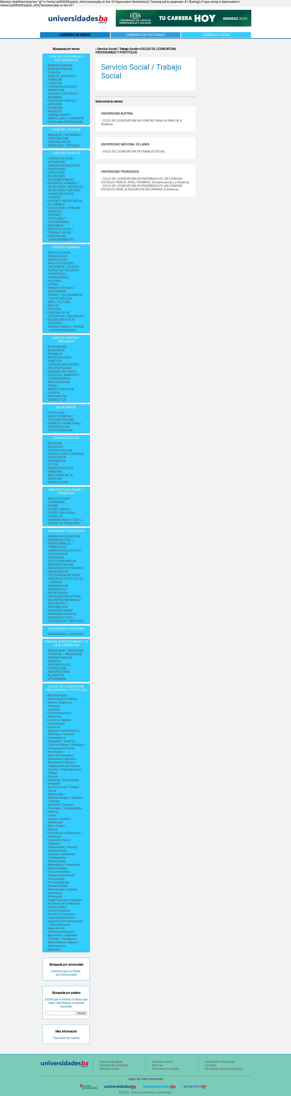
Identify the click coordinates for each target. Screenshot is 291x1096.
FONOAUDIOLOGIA (60, 450)
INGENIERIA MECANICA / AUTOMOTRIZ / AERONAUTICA (64, 603)
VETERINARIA (57, 679)
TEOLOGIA (54, 309)
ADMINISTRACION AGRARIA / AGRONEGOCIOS (60, 661)
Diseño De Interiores (61, 914)
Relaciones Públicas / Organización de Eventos (64, 764)
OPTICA (53, 464)
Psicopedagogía (58, 882)
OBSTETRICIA (57, 457)
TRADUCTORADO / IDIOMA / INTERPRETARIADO (66, 328)
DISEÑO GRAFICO (59, 509)
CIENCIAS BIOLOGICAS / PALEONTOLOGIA (64, 366)
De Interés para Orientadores (224, 1069)
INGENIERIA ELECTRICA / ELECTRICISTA (64, 552)
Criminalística (56, 737)
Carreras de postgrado (145, 35)
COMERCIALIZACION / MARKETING (63, 88)
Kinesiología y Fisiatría (62, 889)
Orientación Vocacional (220, 1062)
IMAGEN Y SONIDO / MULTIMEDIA (61, 289)
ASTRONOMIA (57, 347)
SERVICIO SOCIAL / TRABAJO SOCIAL (61, 230)
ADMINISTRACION (60, 65)
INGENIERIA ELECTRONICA (65, 568)
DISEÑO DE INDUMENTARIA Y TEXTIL (65, 518)
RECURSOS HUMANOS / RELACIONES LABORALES (65, 184)
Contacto (211, 1065)
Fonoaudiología (58, 886)
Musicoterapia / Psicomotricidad (58, 870)
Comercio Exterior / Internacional (60, 721)
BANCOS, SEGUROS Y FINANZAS (62, 77)
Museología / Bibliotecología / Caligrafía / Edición (65, 797)
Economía (54, 727)
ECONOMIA (55, 108)
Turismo (53, 776)
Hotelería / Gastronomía (63, 780)
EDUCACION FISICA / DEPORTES (62, 321)
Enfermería (55, 896)
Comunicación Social (61, 748)
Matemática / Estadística (64, 864)
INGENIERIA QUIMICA (62, 614)
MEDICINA (55, 443)
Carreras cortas (216, 35)
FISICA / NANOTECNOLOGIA (60, 387)
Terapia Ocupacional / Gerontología (62, 877)
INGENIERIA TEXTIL (61, 617)
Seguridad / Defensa (61, 741)
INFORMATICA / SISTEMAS (66, 634)
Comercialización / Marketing (60, 714)
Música (52, 829)
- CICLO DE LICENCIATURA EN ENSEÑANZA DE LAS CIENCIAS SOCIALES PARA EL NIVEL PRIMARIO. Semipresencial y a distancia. (145, 180)
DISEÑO (53, 506)
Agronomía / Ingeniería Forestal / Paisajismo (62, 937)
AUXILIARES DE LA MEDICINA (60, 476)
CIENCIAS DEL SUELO (62, 371)
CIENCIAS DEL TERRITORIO (66, 621)
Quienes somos (162, 1062)
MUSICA (53, 305)
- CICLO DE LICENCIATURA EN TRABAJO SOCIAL (133, 151)
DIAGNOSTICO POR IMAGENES (60, 469)
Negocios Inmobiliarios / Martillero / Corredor (64, 732)
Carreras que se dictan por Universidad (66, 972)
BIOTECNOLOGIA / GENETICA (60, 359)
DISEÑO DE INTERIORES (64, 523)
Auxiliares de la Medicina (64, 903)
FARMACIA (55, 354)
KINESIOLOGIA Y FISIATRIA (66, 454)
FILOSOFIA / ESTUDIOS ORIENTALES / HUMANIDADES (63, 274)
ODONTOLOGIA (58, 482)
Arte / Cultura (56, 826)
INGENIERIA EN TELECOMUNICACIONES (64, 573)
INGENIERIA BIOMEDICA (64, 536)
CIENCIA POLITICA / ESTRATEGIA (61, 160)
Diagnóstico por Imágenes (65, 900)
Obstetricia (55, 893)
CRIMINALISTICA (59, 142)
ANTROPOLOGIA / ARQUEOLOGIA (59, 254)
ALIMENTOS (56, 675)
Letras (52, 815)
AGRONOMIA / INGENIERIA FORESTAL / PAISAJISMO (65, 652)
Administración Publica (62, 699)
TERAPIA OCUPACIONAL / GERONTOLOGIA (65, 425)
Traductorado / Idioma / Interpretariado (63, 848)
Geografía (54, 783)
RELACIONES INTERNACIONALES (61, 177)
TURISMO (54, 215)
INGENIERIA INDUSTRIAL (64, 596)
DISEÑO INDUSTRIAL (62, 513)
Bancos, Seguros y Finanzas (60, 704)
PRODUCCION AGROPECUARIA (59, 670)
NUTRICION (55, 447)
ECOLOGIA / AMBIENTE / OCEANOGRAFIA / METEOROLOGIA (64, 378)
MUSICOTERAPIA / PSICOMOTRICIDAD (61, 418)
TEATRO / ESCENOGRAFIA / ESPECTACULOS (65, 296)
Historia (53, 812)
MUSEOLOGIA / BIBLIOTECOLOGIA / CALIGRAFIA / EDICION (63, 263)
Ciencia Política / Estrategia (66, 745)
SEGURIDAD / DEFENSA (63, 145)
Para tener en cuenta (66, 1038)
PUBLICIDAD (56, 172)
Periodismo (55, 752)
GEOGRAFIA (55, 225)
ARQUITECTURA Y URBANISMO (59, 500)
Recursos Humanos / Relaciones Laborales (62, 757)
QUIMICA (54, 392)
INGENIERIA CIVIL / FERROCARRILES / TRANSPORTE (60, 543)
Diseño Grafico (57, 907)
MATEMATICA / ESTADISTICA (58, 397)
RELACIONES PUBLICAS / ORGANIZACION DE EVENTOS (65, 193)
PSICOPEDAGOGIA (60, 430)
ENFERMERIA (57, 461)
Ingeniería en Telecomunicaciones (61, 930)
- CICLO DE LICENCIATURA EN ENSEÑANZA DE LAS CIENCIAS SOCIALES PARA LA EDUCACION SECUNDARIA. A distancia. (141, 187)
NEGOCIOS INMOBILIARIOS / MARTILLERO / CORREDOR (66, 115)
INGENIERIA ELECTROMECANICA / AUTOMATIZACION (62, 561)
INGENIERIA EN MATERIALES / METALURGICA (58, 589)
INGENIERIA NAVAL (60, 610)
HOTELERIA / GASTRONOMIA (58, 220)
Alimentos (54, 949)
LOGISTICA (55, 83)
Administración (57, 695)
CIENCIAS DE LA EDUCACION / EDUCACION (65, 314)
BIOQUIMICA (56, 350)
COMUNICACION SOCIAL (64, 165)
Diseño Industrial (59, 910)
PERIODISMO (57, 169)
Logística (54, 709)
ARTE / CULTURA (59, 302)
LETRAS (53, 284)
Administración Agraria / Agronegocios (63, 944)
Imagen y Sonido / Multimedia (59, 820)
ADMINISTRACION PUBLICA (60, 70)
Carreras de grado (110, 1062)
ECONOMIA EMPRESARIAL (65, 122)
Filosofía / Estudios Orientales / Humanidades (65, 806)
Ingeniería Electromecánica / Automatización (65, 922)
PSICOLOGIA (56, 412)
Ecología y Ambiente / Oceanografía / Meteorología (62, 857)
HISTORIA (54, 281)
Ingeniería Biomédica (61, 917)
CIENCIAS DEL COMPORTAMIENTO (61, 237)
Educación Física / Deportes (59, 841)
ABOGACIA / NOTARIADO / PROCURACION (65, 136)
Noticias (157, 1065)
